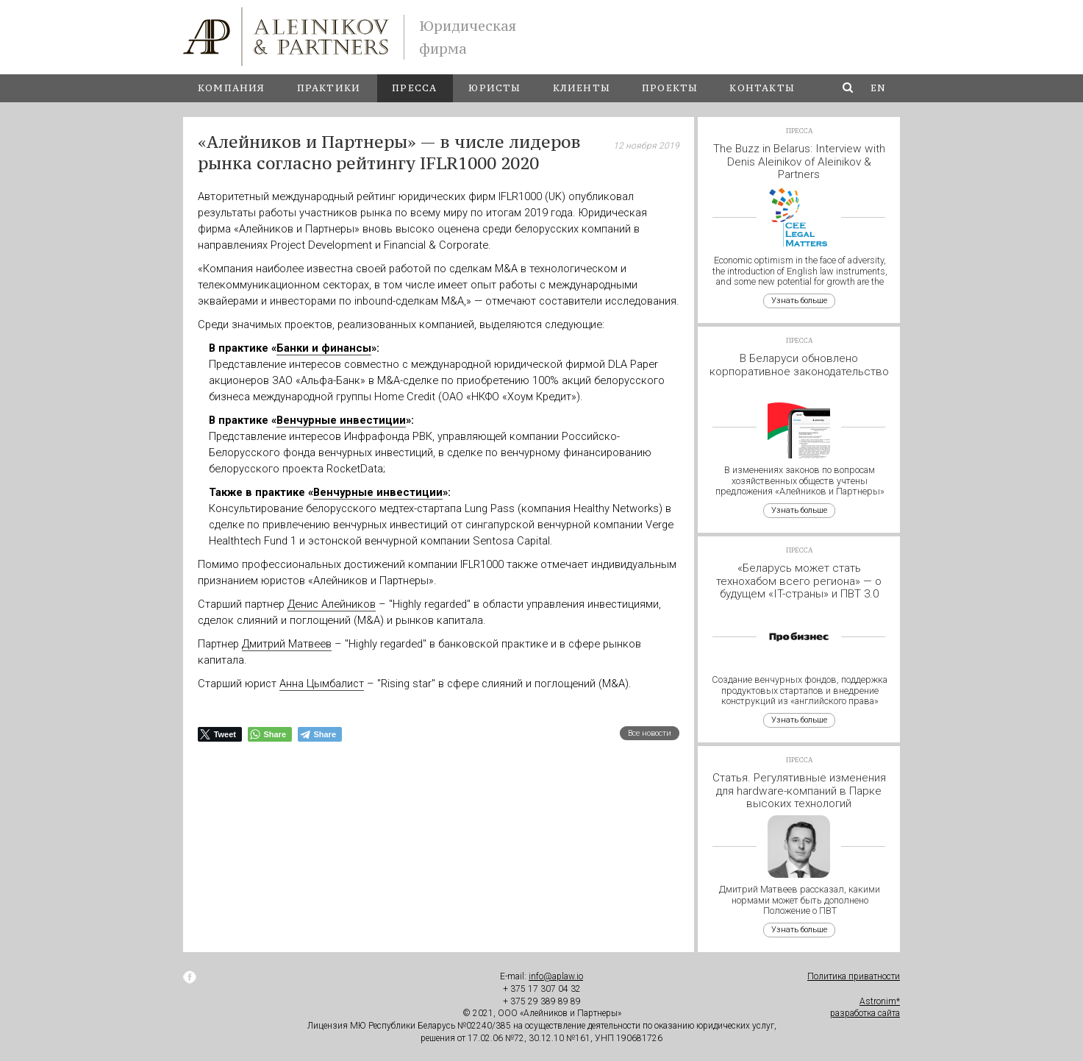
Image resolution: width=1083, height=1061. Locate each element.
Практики (329, 87)
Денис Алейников (331, 604)
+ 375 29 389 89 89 (542, 1001)
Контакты (762, 87)
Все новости (649, 733)
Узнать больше (799, 300)
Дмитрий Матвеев (287, 643)
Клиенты (581, 87)
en (878, 87)
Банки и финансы (323, 348)
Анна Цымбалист (321, 683)
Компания (231, 87)
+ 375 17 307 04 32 (542, 989)
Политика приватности (853, 976)
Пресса (414, 87)
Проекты (670, 87)
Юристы (494, 87)
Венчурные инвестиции (341, 420)
